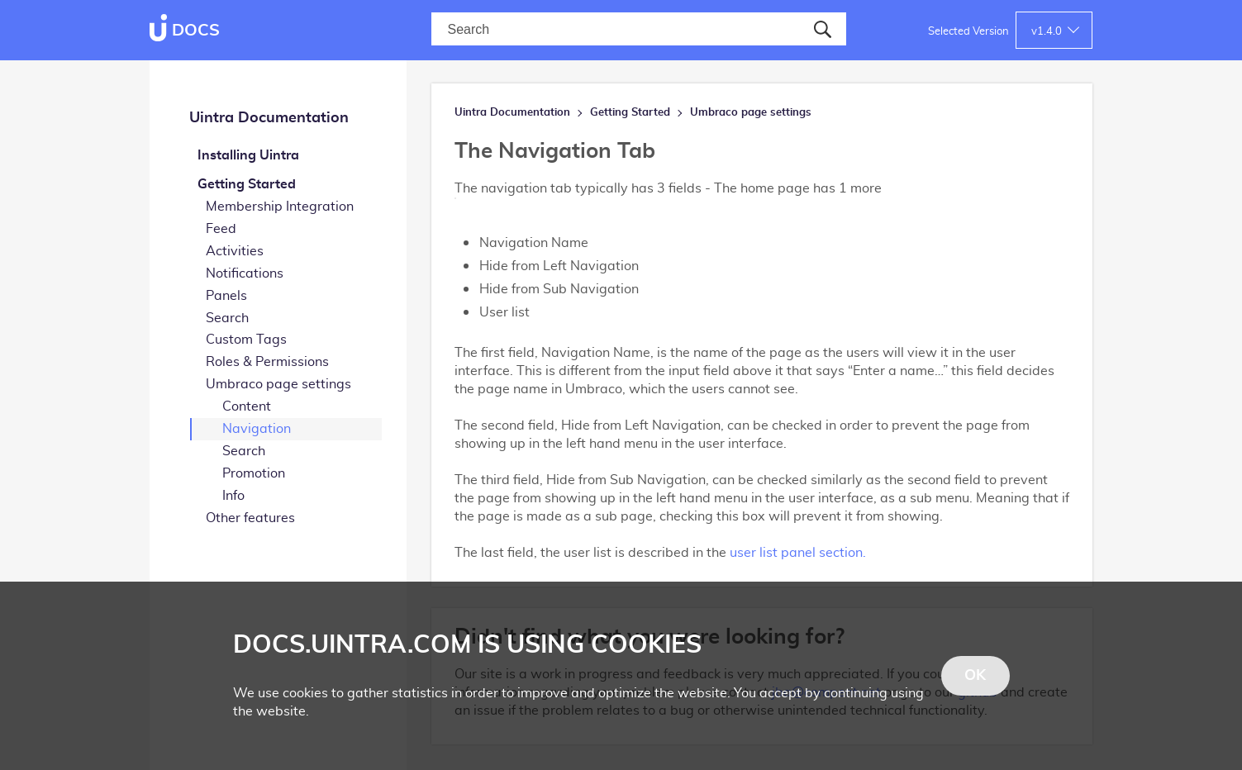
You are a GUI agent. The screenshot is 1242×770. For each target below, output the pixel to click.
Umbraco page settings (278, 384)
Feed (221, 228)
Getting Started (246, 184)
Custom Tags (246, 339)
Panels (226, 295)
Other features (250, 518)
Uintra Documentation (269, 118)
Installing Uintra (248, 155)
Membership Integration (280, 206)
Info (233, 495)
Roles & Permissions (267, 361)
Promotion (253, 473)
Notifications (244, 273)
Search (227, 318)
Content (246, 406)
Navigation (256, 428)
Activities (235, 251)
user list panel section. (798, 552)
